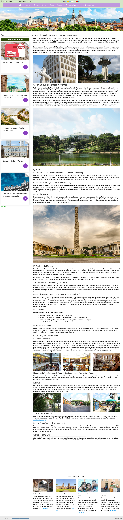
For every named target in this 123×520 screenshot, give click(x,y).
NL (73, 1)
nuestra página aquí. (39, 420)
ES (69, 1)
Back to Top (118, 518)
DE (78, 1)
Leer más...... (46, 508)
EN (65, 1)
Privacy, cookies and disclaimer (23, 518)
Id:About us (14, 518)
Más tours (3, 206)
